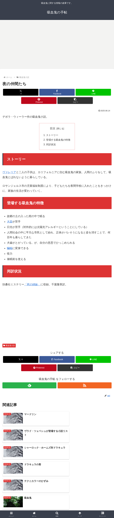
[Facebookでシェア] (57, 92)
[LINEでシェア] (93, 92)
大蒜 (9, 222)
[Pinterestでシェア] (39, 100)
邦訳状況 (51, 145)
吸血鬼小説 (9, 346)
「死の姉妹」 (32, 285)
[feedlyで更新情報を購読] (29, 386)
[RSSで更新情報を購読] (85, 386)
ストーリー (52, 135)
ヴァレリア (9, 172)
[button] (75, 100)
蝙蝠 (9, 248)
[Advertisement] (57, 44)
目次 (52, 128)
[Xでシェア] (21, 92)
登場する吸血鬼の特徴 (58, 140)
